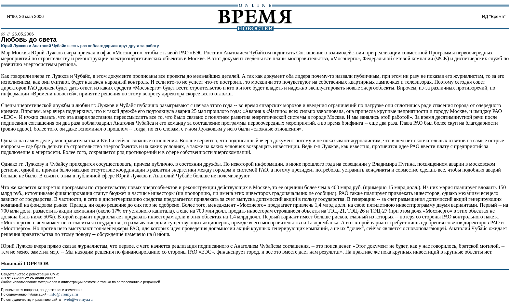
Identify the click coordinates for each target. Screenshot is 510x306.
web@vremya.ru (78, 299)
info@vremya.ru (63, 294)
